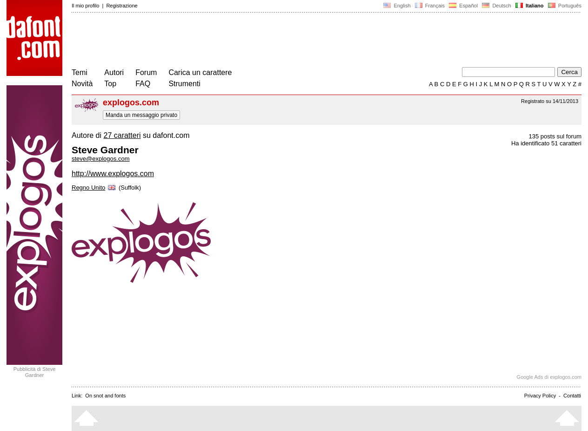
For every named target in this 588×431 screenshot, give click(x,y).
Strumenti (184, 84)
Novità (82, 84)
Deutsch (497, 5)
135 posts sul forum (555, 136)
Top (110, 84)
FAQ (142, 84)
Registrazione (121, 5)
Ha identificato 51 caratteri (546, 143)
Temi (79, 72)
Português (564, 5)
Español (463, 5)
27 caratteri (121, 135)
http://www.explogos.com (113, 174)
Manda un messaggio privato (141, 115)
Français (430, 5)
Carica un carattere (200, 72)
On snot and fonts (105, 395)
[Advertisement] (241, 41)
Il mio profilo (85, 5)
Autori (114, 72)
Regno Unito (94, 187)
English (397, 5)
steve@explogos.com (100, 158)
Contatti (572, 395)
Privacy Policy (540, 395)
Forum (146, 72)
